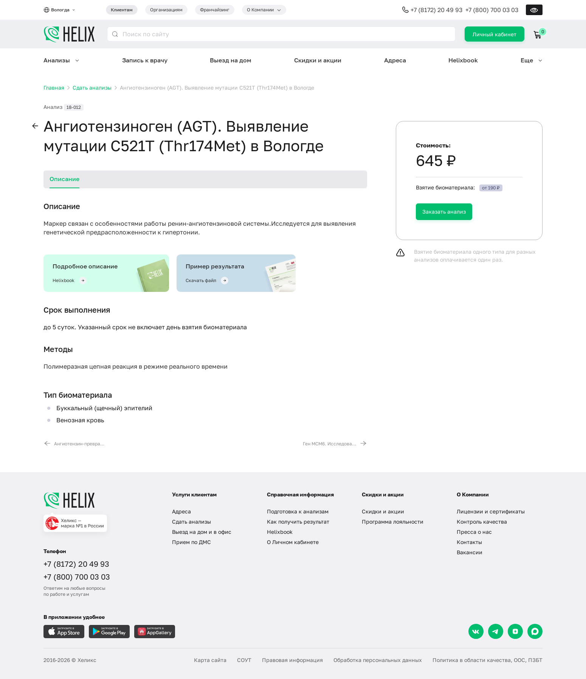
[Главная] (100, 500)
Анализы (56, 60)
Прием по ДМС (191, 542)
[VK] (476, 631)
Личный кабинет (494, 34)
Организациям (166, 9)
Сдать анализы (191, 521)
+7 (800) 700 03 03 (491, 10)
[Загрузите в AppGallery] (154, 631)
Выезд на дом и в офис (201, 532)
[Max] (535, 631)
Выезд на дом (230, 60)
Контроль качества (482, 521)
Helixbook (463, 60)
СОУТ (244, 660)
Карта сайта (210, 660)
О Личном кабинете (293, 542)
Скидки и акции (317, 60)
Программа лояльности (392, 521)
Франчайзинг (214, 9)
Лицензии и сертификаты (491, 511)
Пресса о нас (474, 532)
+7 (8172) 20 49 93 (436, 10)
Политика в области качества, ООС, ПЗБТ (488, 660)
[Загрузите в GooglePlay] (109, 631)
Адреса (395, 60)
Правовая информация (292, 660)
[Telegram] (495, 631)
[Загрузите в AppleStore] (63, 631)
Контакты (469, 542)
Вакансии (469, 552)
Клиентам (122, 9)
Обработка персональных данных (377, 660)
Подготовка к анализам (298, 511)
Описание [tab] (64, 179)
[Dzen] (515, 631)
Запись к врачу (144, 60)
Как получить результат (298, 521)
